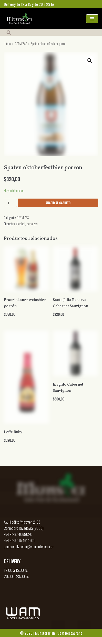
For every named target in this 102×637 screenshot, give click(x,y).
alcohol (20, 223)
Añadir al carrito (58, 203)
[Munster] (19, 18)
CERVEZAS (21, 43)
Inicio (7, 43)
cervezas (32, 223)
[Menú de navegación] (92, 18)
